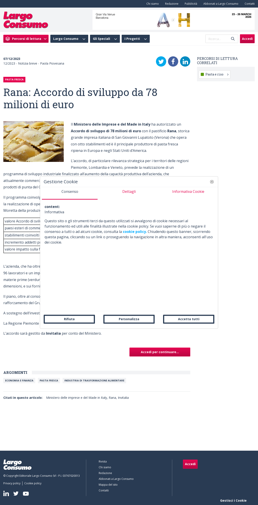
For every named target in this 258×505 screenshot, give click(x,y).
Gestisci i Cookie (233, 500)
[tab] (69, 193)
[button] (211, 181)
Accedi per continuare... (160, 352)
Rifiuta (69, 319)
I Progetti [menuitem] (132, 39)
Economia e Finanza (19, 380)
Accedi (247, 39)
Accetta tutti (188, 319)
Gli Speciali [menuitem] (101, 39)
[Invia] (232, 39)
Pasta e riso (216, 74)
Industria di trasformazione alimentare (94, 380)
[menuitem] (152, 4)
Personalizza (129, 319)
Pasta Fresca (49, 380)
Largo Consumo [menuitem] (65, 39)
